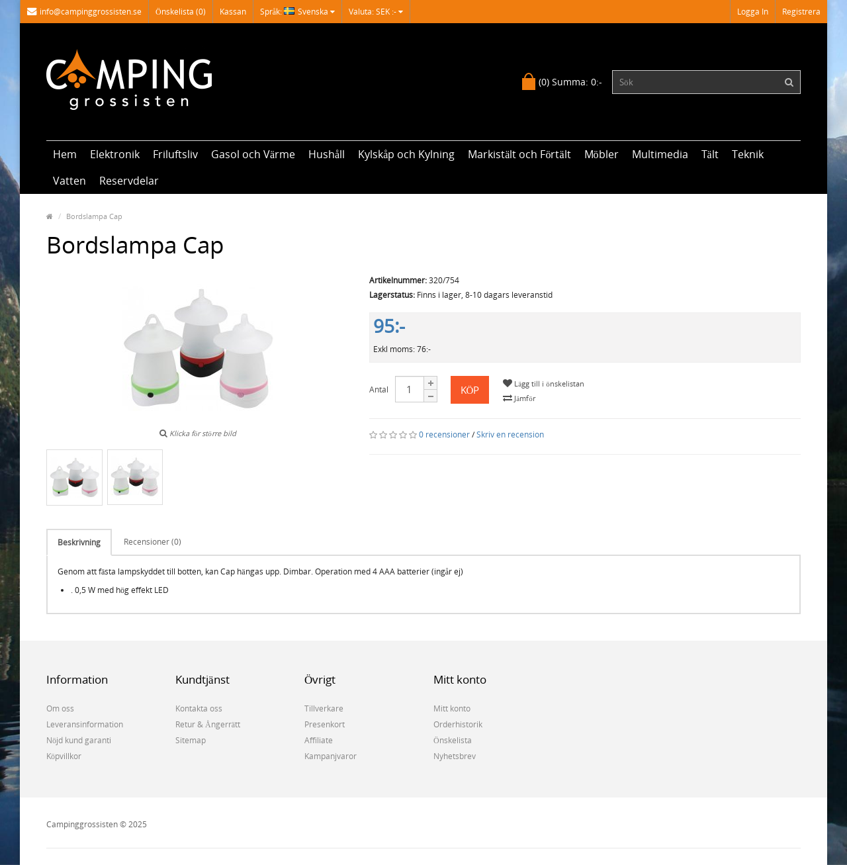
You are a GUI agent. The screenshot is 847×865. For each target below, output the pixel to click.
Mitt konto (451, 708)
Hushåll (326, 154)
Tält (710, 154)
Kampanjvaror (330, 756)
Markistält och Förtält (519, 154)
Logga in (752, 11)
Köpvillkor (63, 756)
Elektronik (115, 154)
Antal (378, 389)
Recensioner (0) (152, 541)
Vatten (69, 180)
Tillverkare (323, 708)
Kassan (233, 11)
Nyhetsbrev (454, 756)
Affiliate (318, 740)
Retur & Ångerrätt (207, 724)
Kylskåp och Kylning (406, 154)
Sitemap (190, 740)
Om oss (60, 708)
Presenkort (324, 724)
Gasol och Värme (253, 154)
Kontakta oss (198, 708)
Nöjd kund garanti (78, 740)
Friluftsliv (175, 154)
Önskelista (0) (181, 11)
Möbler (601, 154)
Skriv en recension (510, 434)
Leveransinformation (84, 724)
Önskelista (452, 740)
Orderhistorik (457, 724)
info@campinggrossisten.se (84, 11)
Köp (470, 389)
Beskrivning (79, 542)
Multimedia (660, 154)
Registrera (801, 11)
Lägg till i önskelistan (543, 383)
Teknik (748, 154)
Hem (65, 154)
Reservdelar (129, 180)
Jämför (519, 398)
